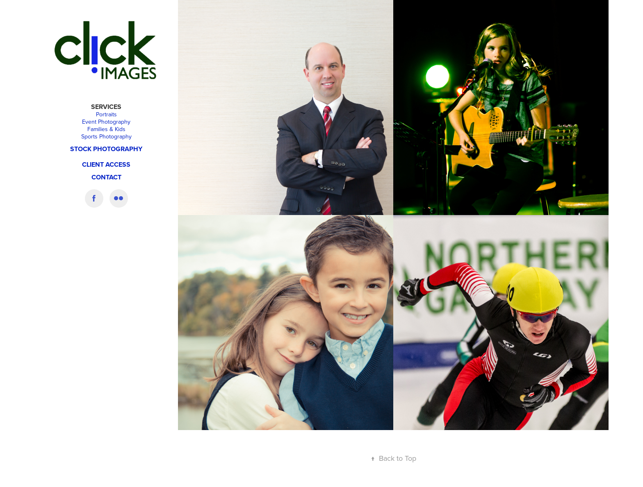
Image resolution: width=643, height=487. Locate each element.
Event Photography (106, 122)
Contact (106, 177)
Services (106, 106)
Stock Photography (106, 149)
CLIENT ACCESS (106, 164)
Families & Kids (106, 129)
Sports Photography (106, 136)
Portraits (106, 114)
